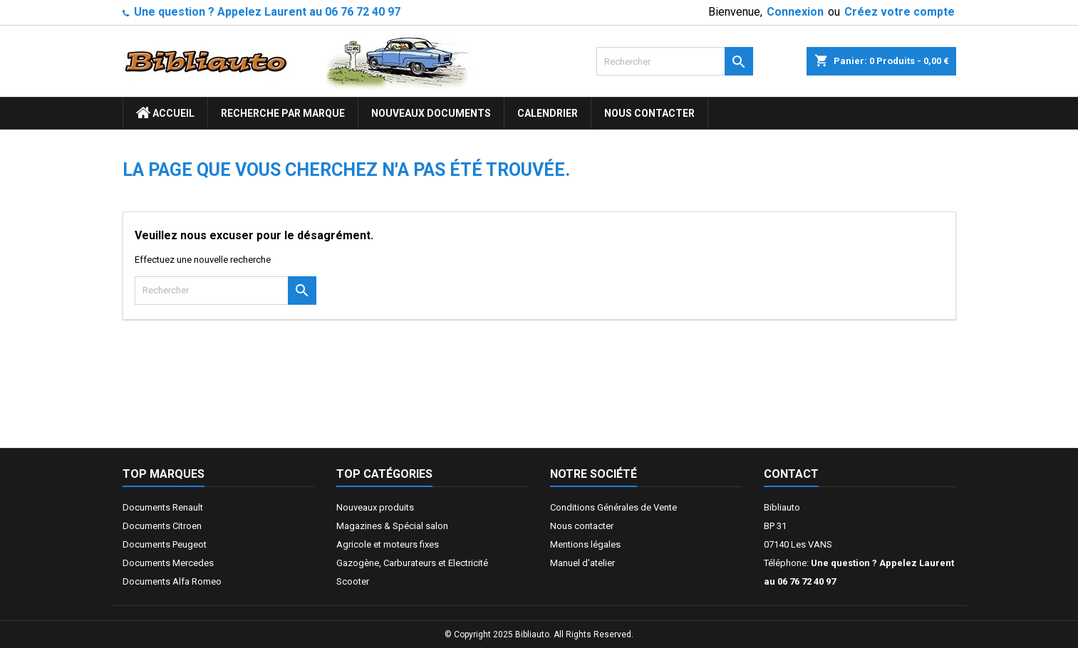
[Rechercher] (674, 61)
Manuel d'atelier (582, 563)
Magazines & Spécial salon (392, 526)
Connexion (795, 12)
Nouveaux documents (431, 113)
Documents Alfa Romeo (172, 581)
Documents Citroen (162, 526)
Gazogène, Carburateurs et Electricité (412, 563)
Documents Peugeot (165, 544)
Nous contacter (649, 113)
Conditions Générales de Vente (613, 507)
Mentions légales (585, 544)
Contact (791, 474)
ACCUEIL (165, 113)
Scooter (352, 581)
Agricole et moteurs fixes (387, 544)
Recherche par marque (283, 113)
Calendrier (547, 113)
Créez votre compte (899, 12)
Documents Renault (163, 507)
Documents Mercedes (168, 563)
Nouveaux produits (375, 507)
